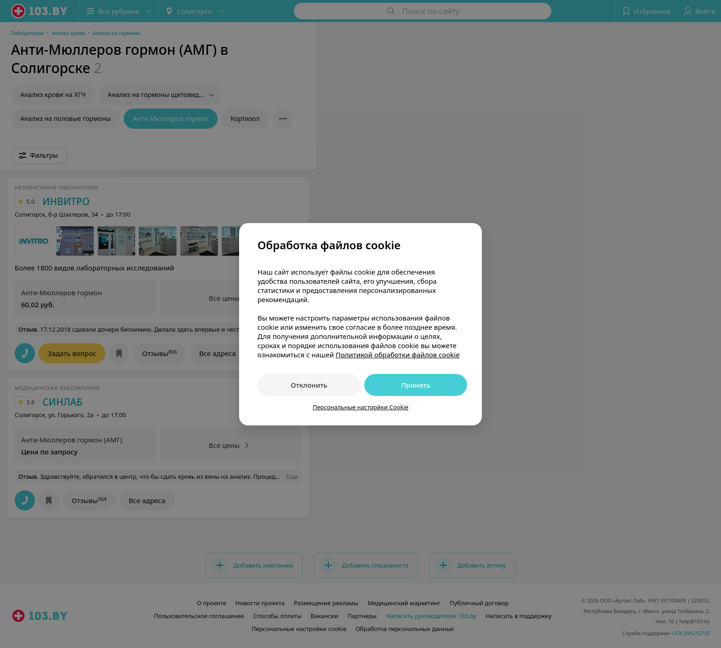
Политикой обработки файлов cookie (398, 354)
